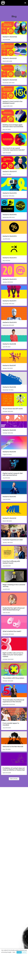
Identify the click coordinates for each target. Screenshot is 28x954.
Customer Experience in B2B (13, 540)
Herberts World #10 (10, 322)
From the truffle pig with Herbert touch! (11, 562)
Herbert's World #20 (10, 80)
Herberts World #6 (9, 387)
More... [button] (14, 952)
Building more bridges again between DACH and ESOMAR (13, 126)
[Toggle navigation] (25, 3)
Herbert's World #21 (10, 58)
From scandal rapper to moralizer (11, 724)
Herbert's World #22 (10, 37)
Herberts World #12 (10, 279)
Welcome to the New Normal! (13, 747)
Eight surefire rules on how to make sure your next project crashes (13, 654)
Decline (24, 952)
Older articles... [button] (14, 779)
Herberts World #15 (10, 215)
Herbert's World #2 (9, 518)
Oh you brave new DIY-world (13, 409)
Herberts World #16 (10, 193)
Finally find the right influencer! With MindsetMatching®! (14, 609)
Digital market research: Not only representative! (13, 474)
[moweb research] (3, 3)
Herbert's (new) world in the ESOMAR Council (12, 102)
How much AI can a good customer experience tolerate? (14, 149)
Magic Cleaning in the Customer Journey (14, 585)
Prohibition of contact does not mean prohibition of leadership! (14, 769)
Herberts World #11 (9, 301)
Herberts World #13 (10, 258)
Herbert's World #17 (10, 171)
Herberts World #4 (9, 452)
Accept (19, 952)
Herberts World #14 (10, 236)
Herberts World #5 (9, 430)
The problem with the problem (13, 678)
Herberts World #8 (9, 344)
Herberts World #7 (9, 365)
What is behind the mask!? (12, 631)
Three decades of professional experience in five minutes (13, 701)
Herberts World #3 (9, 497)
